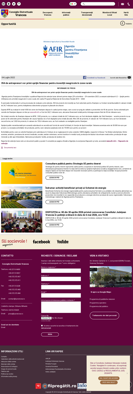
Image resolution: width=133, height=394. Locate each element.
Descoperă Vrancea (47, 13)
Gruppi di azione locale (8, 369)
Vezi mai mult (108, 382)
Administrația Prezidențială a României (58, 369)
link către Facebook (41, 241)
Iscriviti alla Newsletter (118, 78)
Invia (50, 334)
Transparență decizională (87, 13)
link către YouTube (62, 241)
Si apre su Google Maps (101, 292)
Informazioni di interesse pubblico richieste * (58, 300)
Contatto (4, 356)
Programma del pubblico (99, 306)
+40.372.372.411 (14, 280)
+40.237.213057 (14, 273)
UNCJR (48, 358)
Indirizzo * (45, 275)
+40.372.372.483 (14, 289)
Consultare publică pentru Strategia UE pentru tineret (73, 163)
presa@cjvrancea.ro (15, 314)
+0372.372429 (13, 310)
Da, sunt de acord (109, 378)
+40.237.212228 (14, 286)
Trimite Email (123, 4)
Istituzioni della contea (8, 361)
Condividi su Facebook (96, 78)
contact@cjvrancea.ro (16, 299)
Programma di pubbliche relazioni (102, 299)
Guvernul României (52, 366)
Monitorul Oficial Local (110, 13)
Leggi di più (54, 178)
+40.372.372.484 (14, 293)
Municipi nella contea (8, 364)
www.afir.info (35, 112)
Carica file (45, 316)
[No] (127, 373)
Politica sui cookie (7, 374)
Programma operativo (98, 303)
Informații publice (66, 13)
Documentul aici (10, 148)
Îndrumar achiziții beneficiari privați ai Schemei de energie (76, 187)
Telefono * (45, 284)
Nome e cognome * (48, 267)
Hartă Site (126, 13)
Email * (43, 292)
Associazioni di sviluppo (9, 366)
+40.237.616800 (14, 269)
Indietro (126, 24)
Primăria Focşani (51, 364)
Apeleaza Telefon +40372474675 (129, 4)
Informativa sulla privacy (9, 376)
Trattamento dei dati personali (104, 315)
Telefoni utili (5, 371)
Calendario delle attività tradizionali (12, 359)
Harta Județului (50, 371)
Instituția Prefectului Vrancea (55, 361)
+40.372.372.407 (14, 277)
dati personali (46, 328)
